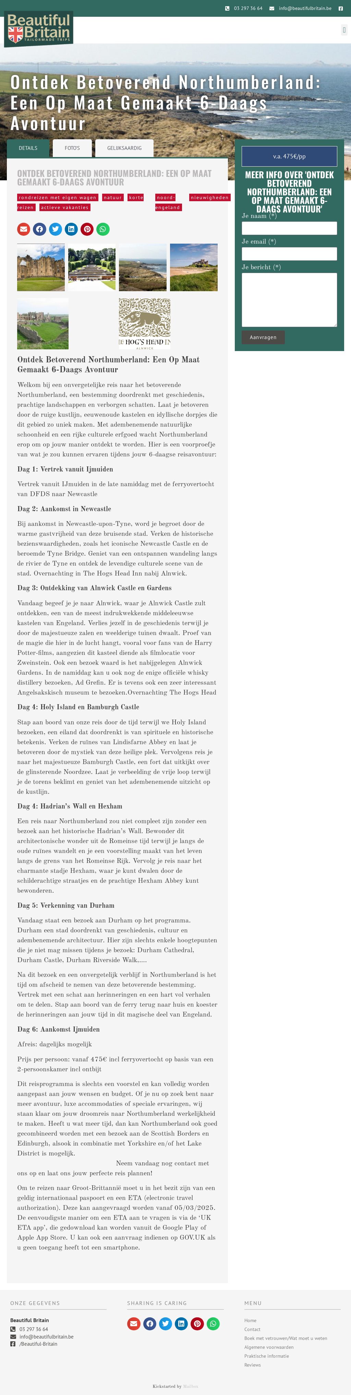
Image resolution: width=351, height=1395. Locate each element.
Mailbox (190, 1386)
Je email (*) (259, 241)
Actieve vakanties (65, 207)
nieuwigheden (210, 197)
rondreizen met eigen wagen (58, 197)
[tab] (28, 148)
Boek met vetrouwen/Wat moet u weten (285, 1338)
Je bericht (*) (261, 267)
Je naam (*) (259, 216)
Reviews (252, 1365)
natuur (113, 197)
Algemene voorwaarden (269, 1347)
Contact (252, 1329)
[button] (344, 30)
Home (250, 1320)
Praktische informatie (266, 1356)
